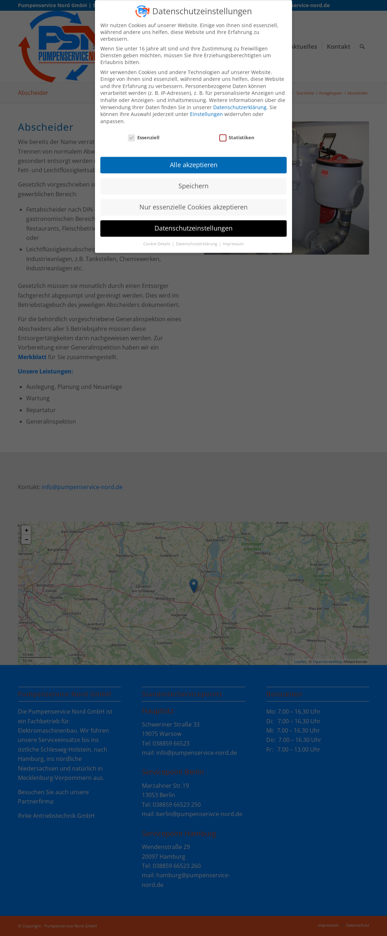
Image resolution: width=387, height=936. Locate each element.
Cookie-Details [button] (157, 238)
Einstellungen (206, 109)
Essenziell (143, 132)
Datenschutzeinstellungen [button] (193, 223)
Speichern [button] (193, 181)
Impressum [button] (233, 238)
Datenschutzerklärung (240, 101)
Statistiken (236, 132)
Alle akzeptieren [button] (194, 159)
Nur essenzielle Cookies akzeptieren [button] (193, 202)
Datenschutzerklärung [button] (197, 238)
